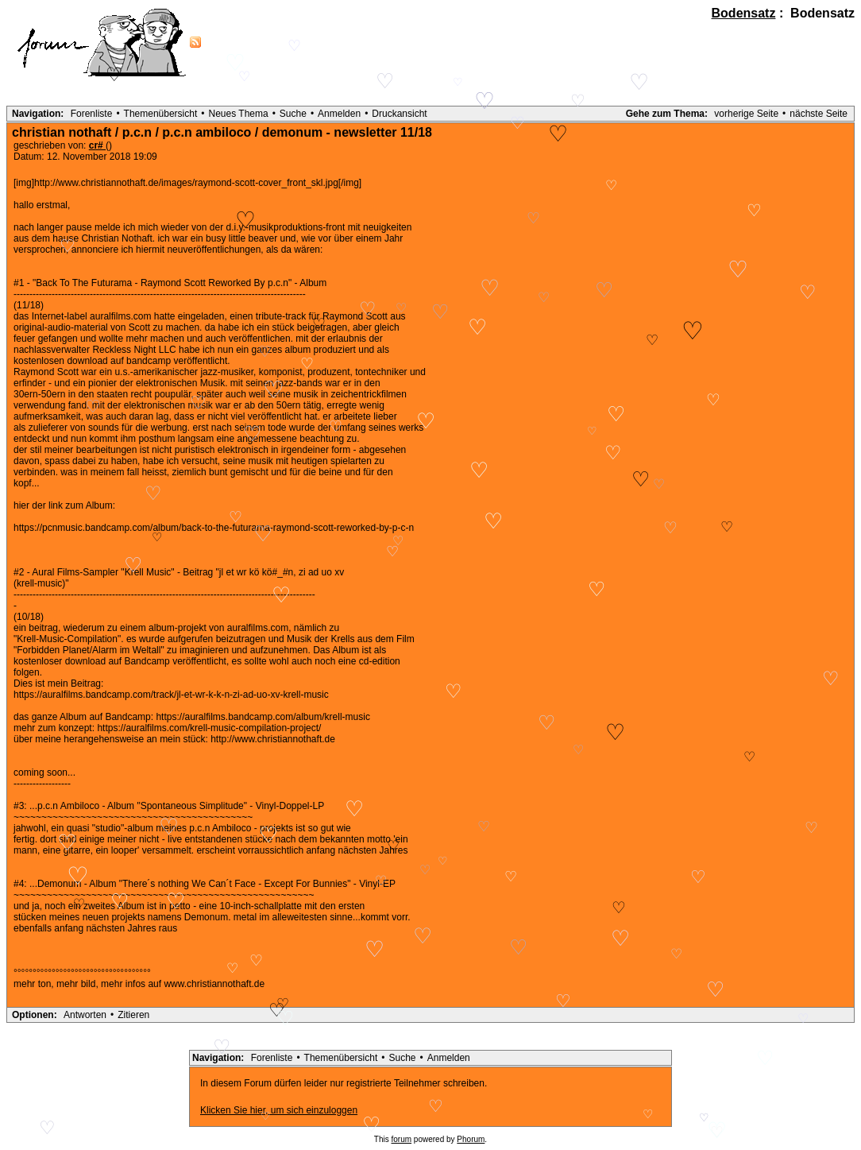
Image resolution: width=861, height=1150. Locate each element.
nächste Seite (818, 113)
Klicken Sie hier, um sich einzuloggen (278, 1110)
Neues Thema (238, 113)
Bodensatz (744, 13)
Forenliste (92, 113)
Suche (293, 113)
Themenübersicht (161, 113)
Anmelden (339, 113)
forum (402, 1139)
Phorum (471, 1139)
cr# (97, 145)
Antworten (85, 1014)
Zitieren (133, 1014)
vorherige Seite (746, 113)
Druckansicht (399, 113)
